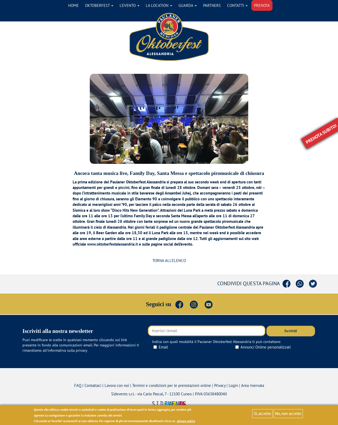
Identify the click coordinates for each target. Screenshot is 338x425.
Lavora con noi (117, 385)
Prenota (262, 5)
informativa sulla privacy (67, 350)
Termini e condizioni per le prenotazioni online (171, 385)
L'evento (129, 5)
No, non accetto (288, 413)
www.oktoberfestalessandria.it (112, 244)
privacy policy (186, 421)
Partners (212, 5)
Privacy (220, 385)
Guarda (188, 5)
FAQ (77, 385)
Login (233, 385)
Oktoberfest (99, 5)
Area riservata (252, 385)
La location (159, 5)
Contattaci (92, 385)
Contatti (237, 5)
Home (73, 5)
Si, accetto (262, 413)
